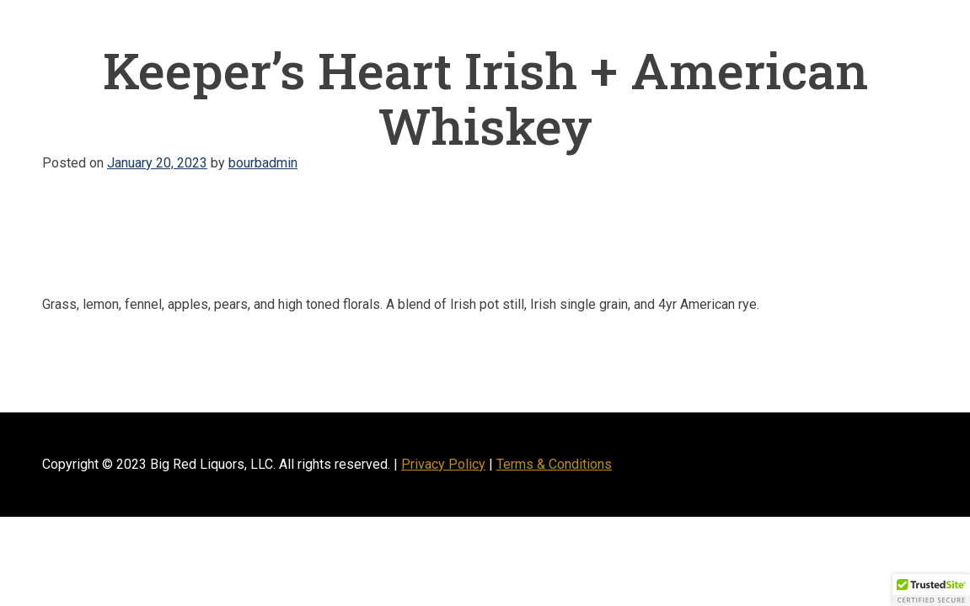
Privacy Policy (443, 464)
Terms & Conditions (554, 464)
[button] (931, 590)
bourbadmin (262, 163)
